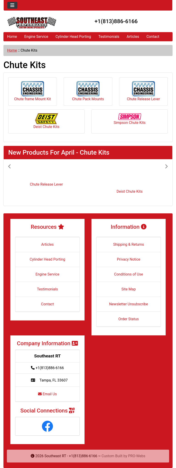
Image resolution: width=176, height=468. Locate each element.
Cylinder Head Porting (73, 36)
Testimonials (108, 36)
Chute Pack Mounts (88, 91)
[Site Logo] (31, 22)
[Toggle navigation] (12, 5)
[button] (20, 182)
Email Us (47, 394)
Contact (152, 36)
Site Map (128, 289)
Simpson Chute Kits (130, 119)
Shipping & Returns (128, 244)
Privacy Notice (128, 259)
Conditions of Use (128, 274)
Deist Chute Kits (46, 121)
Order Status (128, 319)
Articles (133, 36)
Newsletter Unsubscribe (128, 304)
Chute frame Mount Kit (32, 91)
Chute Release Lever (143, 91)
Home (12, 36)
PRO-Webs (136, 456)
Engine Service (36, 36)
